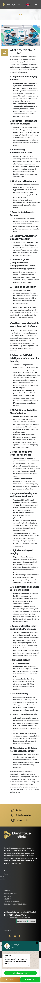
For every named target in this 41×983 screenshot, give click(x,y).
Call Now (10, 980)
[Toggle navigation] (36, 4)
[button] (28, 4)
